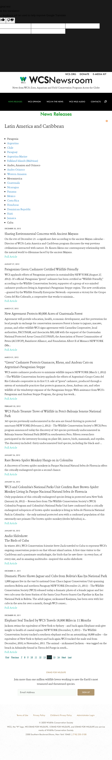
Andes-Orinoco (16, 169)
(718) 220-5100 (79, 734)
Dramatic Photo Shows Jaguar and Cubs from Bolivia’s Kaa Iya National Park (56, 576)
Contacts (95, 102)
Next (64, 657)
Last (70, 657)
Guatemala (13, 183)
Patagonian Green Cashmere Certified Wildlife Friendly (41, 269)
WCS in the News (55, 102)
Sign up (86, 692)
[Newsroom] (56, 81)
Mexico (11, 196)
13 (44, 657)
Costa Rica (13, 200)
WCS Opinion (34, 102)
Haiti (10, 213)
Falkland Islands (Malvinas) (22, 161)
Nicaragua (13, 187)
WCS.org (70, 74)
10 (31, 657)
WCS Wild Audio (77, 102)
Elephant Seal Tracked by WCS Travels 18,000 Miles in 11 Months (48, 620)
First (7, 657)
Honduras (13, 205)
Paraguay (12, 152)
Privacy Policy (39, 715)
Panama (11, 191)
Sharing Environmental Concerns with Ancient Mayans (41, 234)
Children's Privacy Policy (61, 715)
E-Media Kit (99, 74)
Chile (10, 147)
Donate (84, 74)
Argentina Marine (17, 156)
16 (58, 657)
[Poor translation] (10, 20)
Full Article (11, 256)
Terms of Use (22, 715)
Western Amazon (17, 174)
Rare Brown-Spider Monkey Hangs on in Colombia (39, 460)
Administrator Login (86, 715)
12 (40, 657)
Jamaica (11, 218)
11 (36, 657)
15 (54, 657)
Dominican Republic (19, 209)
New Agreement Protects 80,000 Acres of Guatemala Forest (44, 314)
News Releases (16, 102)
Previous (15, 657)
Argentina (13, 143)
